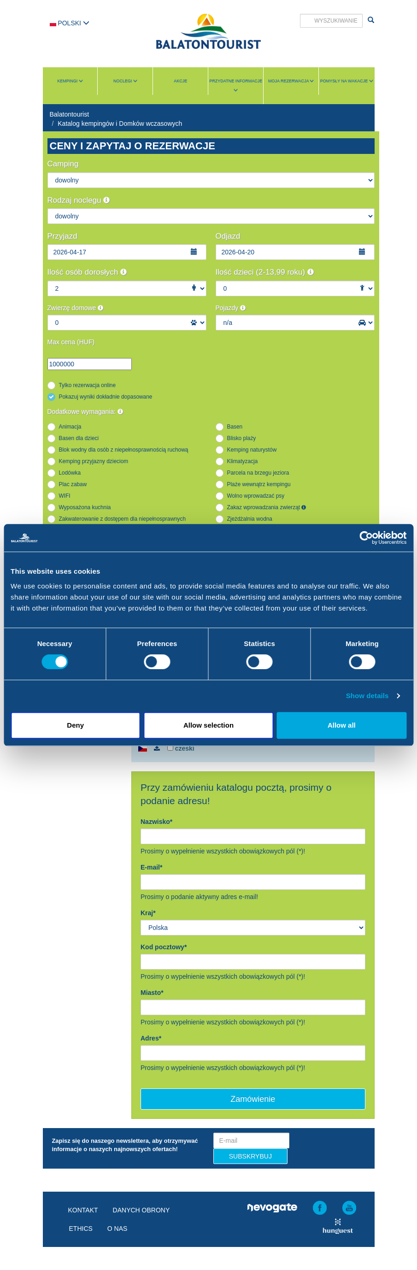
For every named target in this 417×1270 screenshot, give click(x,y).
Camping (63, 163)
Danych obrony (141, 1210)
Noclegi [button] (125, 81)
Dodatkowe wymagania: (85, 411)
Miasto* (152, 992)
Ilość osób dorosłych (87, 272)
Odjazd (228, 236)
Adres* (151, 1038)
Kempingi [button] (70, 81)
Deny (75, 725)
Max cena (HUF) (71, 342)
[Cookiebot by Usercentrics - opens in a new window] (366, 538)
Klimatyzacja (242, 461)
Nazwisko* (156, 821)
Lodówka (70, 473)
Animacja (70, 426)
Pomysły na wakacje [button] (346, 81)
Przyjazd (62, 236)
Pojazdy (231, 308)
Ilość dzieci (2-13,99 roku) (265, 272)
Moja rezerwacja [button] (291, 81)
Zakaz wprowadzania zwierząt (266, 507)
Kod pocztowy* (164, 947)
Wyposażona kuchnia (85, 507)
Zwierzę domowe (75, 308)
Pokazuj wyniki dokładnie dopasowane (106, 397)
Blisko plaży (241, 438)
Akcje (180, 81)
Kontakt (83, 1210)
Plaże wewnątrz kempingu (259, 484)
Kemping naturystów (252, 450)
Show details (367, 696)
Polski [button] (69, 23)
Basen (235, 426)
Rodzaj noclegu (78, 200)
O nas (117, 1228)
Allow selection (208, 725)
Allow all (342, 725)
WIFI (64, 496)
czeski (180, 748)
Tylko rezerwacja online (87, 385)
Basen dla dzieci (79, 438)
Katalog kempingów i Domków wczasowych (120, 123)
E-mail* (151, 867)
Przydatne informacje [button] (235, 85)
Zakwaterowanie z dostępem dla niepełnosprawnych (122, 519)
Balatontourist (69, 114)
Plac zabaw (73, 484)
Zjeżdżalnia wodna (250, 519)
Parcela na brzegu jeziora (258, 473)
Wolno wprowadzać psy (256, 496)
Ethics (81, 1228)
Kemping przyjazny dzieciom (94, 461)
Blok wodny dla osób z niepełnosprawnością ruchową (123, 450)
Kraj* (148, 913)
